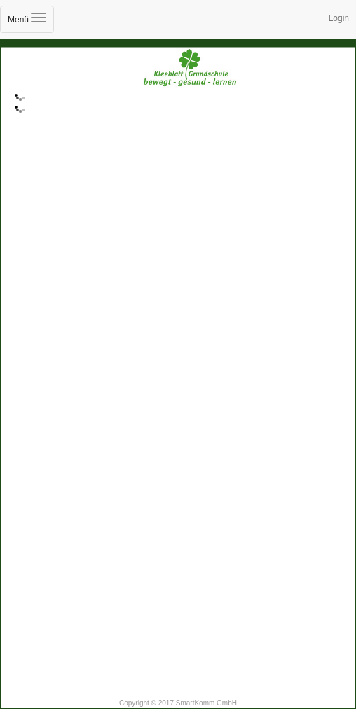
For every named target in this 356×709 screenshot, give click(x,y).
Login (339, 18)
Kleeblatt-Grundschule (178, 86)
